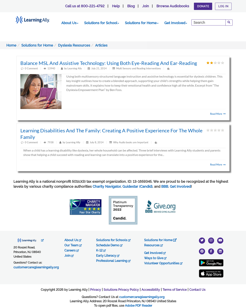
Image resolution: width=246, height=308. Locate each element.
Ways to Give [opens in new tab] (155, 258)
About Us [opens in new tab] (72, 240)
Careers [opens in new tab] (71, 250)
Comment (32, 68)
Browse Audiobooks (172, 6)
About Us (69, 23)
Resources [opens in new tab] (153, 245)
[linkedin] (220, 251)
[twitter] (202, 240)
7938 (50, 142)
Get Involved (175, 23)
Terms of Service (175, 290)
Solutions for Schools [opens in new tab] (113, 240)
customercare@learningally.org (142, 297)
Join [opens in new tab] (69, 255)
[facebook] (211, 251)
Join (145, 6)
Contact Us (197, 290)
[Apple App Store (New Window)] (211, 273)
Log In (223, 6)
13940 (51, 68)
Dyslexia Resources (74, 45)
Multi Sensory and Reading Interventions (138, 68)
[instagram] (211, 240)
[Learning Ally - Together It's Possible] (37, 19)
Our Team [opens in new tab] (73, 245)
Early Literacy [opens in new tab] (108, 255)
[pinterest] (202, 251)
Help (116, 6)
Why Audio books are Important (130, 142)
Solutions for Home (142, 23)
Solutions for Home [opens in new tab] (160, 240)
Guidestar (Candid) (137, 186)
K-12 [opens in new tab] (101, 250)
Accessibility (150, 290)
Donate (203, 6)
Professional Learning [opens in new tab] (113, 261)
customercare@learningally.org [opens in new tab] (36, 267)
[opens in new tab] (28, 240)
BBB (164, 186)
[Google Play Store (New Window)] (211, 262)
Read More (218, 113)
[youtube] (220, 240)
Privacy (95, 290)
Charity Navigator (107, 186)
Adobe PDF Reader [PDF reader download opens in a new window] (138, 305)
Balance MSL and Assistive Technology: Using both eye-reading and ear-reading (108, 63)
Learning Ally (74, 68)
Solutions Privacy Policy (121, 290)
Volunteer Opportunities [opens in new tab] (163, 263)
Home (11, 45)
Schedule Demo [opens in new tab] (109, 245)
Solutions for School (101, 23)
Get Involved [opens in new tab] (155, 253)
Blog (131, 6)
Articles (101, 45)
